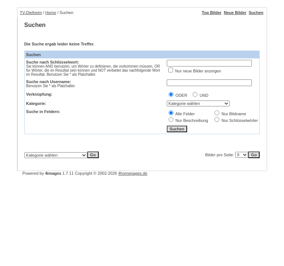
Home (50, 12)
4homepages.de (132, 173)
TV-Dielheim (31, 12)
